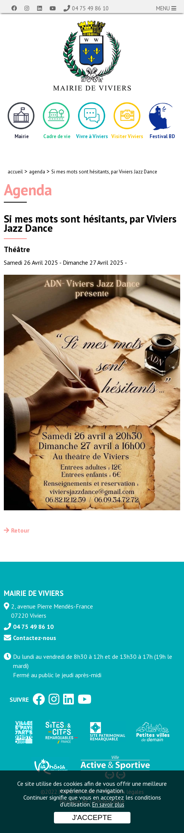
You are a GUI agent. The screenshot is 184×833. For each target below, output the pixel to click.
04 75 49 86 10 (90, 8)
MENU (166, 8)
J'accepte (92, 817)
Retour (20, 530)
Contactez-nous (34, 638)
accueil (15, 171)
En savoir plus (108, 804)
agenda (37, 171)
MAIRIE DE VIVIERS (34, 593)
